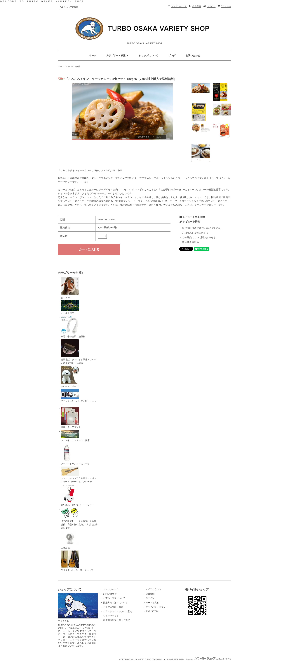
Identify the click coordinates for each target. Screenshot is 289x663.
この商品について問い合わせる (199, 237)
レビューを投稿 (191, 221)
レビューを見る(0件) (194, 217)
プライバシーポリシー (157, 607)
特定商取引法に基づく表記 (116, 620)
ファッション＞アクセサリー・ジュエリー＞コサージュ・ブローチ (78, 475)
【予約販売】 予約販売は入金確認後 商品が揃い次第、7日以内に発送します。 (79, 518)
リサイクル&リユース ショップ (77, 561)
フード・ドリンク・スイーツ (75, 454)
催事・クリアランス (71, 418)
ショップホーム (111, 589)
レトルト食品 (74, 66)
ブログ (171, 55)
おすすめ (70, 288)
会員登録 (196, 6)
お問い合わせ (193, 55)
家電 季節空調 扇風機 (73, 327)
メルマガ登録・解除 (113, 607)
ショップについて (148, 55)
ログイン (211, 6)
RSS (148, 611)
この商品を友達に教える (195, 232)
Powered (208, 659)
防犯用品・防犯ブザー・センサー (77, 495)
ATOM (155, 611)
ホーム (92, 55)
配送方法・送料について (115, 602)
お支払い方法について (114, 598)
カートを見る (152, 602)
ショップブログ (111, 616)
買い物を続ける (190, 242)
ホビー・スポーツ (70, 377)
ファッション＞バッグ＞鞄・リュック (78, 397)
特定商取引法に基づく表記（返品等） (202, 228)
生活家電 (70, 540)
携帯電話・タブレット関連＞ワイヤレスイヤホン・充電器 (78, 351)
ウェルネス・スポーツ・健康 (75, 436)
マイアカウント (179, 6)
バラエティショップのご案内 (117, 611)
